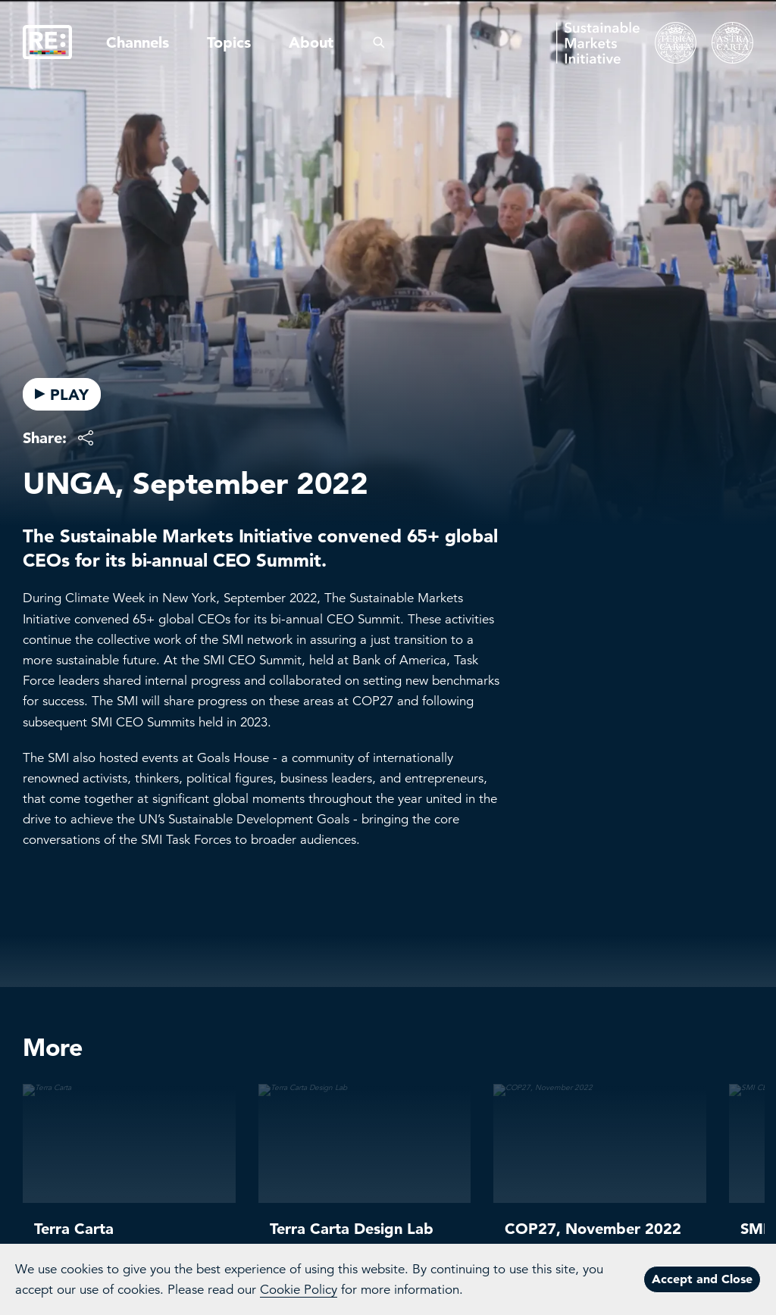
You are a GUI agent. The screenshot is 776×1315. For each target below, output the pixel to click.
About (311, 42)
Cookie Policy (298, 1290)
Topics (229, 42)
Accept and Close (702, 1278)
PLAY (62, 395)
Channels (137, 42)
